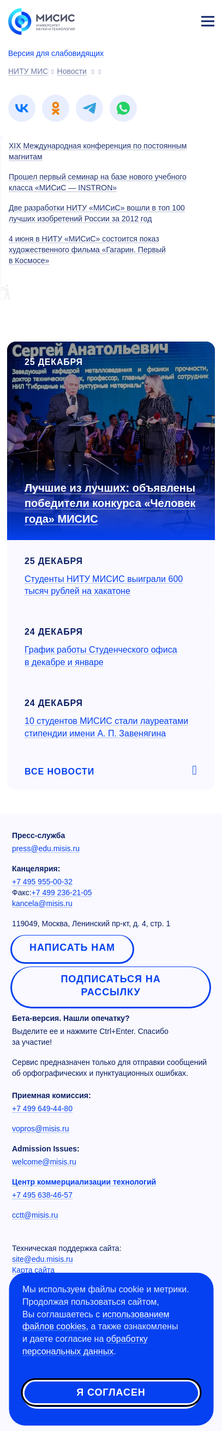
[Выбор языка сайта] (156, 18)
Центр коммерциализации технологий (84, 1182)
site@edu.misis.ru (42, 1259)
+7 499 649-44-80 (42, 1108)
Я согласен (110, 1392)
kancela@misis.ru (42, 903)
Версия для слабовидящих (56, 53)
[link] (21, 108)
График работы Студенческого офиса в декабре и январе (101, 656)
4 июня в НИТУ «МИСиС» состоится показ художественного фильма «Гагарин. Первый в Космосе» (87, 249)
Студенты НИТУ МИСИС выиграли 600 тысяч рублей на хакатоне (104, 585)
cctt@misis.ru (35, 1215)
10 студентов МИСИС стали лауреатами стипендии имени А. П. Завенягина (106, 727)
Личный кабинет (181, 19)
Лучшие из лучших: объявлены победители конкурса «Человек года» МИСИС (110, 503)
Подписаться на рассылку (110, 986)
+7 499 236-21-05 (62, 892)
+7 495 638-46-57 (42, 1195)
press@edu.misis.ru (46, 848)
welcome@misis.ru (44, 1161)
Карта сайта (33, 1270)
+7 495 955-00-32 (42, 881)
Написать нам (72, 947)
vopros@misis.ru (40, 1128)
